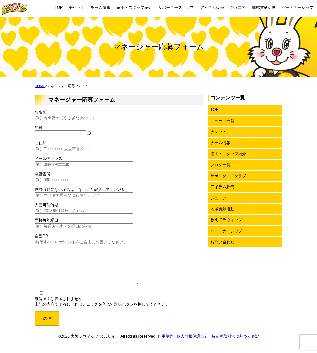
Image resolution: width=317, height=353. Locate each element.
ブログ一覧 (220, 165)
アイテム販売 (212, 7)
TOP (59, 7)
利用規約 (165, 346)
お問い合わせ (222, 242)
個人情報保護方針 (192, 346)
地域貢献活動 (264, 7)
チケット (77, 7)
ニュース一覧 (222, 121)
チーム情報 (100, 7)
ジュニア (238, 7)
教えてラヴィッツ (226, 220)
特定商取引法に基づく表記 (235, 346)
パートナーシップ (297, 7)
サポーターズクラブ (176, 7)
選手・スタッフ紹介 (134, 7)
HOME (40, 86)
